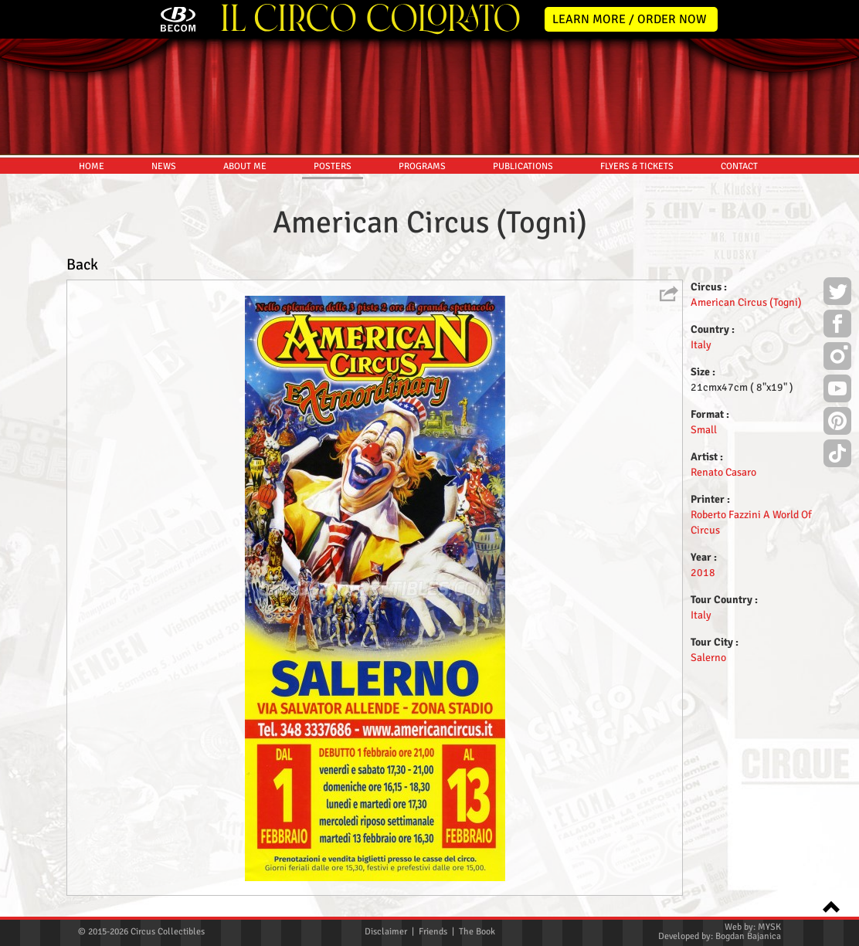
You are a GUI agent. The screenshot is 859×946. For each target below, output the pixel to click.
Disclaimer (386, 932)
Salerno (708, 657)
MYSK (769, 927)
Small (704, 429)
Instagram (837, 358)
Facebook (837, 326)
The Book (477, 932)
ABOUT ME (245, 166)
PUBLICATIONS (523, 166)
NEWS (163, 166)
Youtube (837, 391)
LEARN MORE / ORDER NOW (629, 19)
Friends (433, 932)
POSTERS (332, 166)
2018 (703, 572)
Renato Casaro (723, 472)
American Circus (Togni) (746, 302)
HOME (91, 166)
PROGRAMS (422, 166)
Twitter (837, 293)
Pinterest (837, 423)
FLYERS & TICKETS (637, 166)
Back (82, 264)
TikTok (837, 455)
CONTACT (739, 166)
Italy (701, 344)
